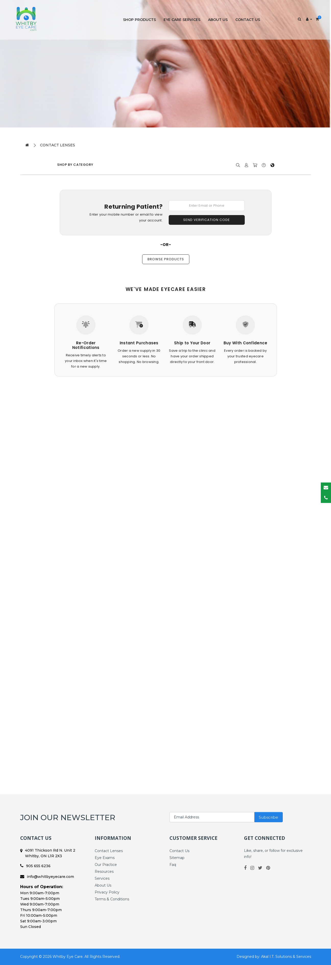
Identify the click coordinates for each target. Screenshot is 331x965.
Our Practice (106, 864)
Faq (172, 864)
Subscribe (268, 817)
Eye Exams (105, 857)
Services (102, 878)
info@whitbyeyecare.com (47, 876)
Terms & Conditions (112, 899)
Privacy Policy (107, 892)
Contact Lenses (57, 145)
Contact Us (247, 19)
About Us (218, 19)
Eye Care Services (182, 19)
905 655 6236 (35, 866)
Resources (104, 871)
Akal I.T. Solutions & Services (286, 956)
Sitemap (177, 857)
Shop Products (139, 19)
